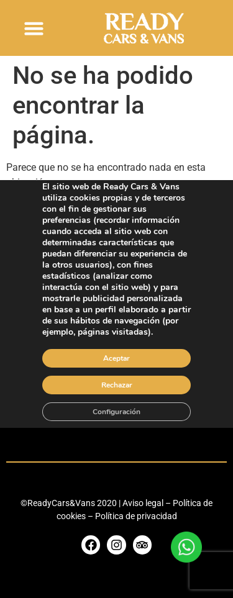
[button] (34, 27)
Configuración (116, 411)
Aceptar (116, 358)
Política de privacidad (136, 516)
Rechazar (116, 384)
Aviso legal (142, 503)
